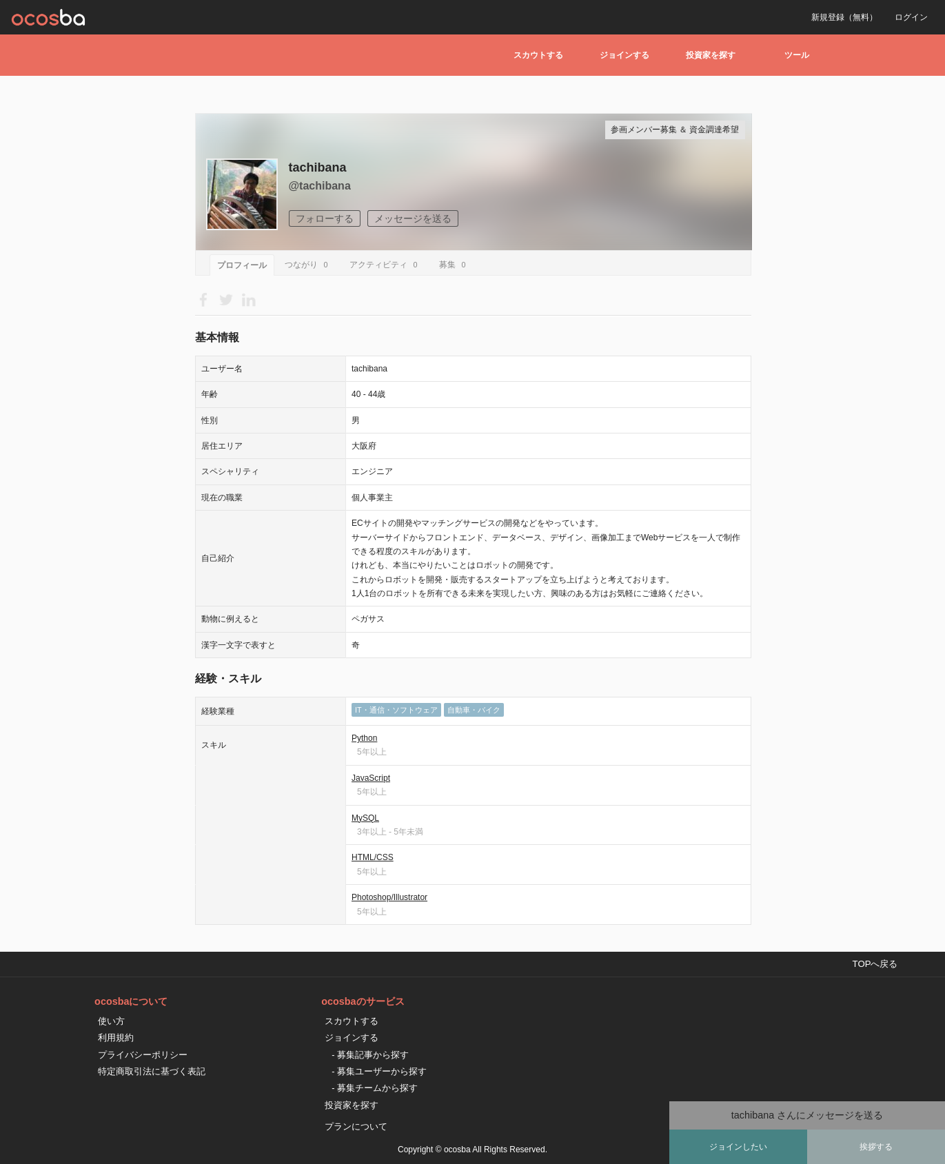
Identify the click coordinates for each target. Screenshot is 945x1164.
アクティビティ (385, 264)
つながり (308, 264)
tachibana (318, 167)
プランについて (356, 1126)
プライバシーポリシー (142, 1055)
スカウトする (538, 55)
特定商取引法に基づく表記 (151, 1071)
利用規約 (116, 1037)
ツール (796, 55)
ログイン (911, 17)
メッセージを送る (412, 218)
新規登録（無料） (844, 17)
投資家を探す (710, 55)
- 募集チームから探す (375, 1088)
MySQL (365, 818)
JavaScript (371, 778)
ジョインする (624, 55)
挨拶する (876, 1147)
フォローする (325, 218)
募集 (454, 264)
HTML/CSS (373, 857)
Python (364, 738)
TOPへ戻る (875, 964)
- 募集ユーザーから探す (379, 1071)
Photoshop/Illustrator (389, 897)
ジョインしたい (738, 1147)
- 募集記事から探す (370, 1055)
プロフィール (242, 265)
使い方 (111, 1021)
